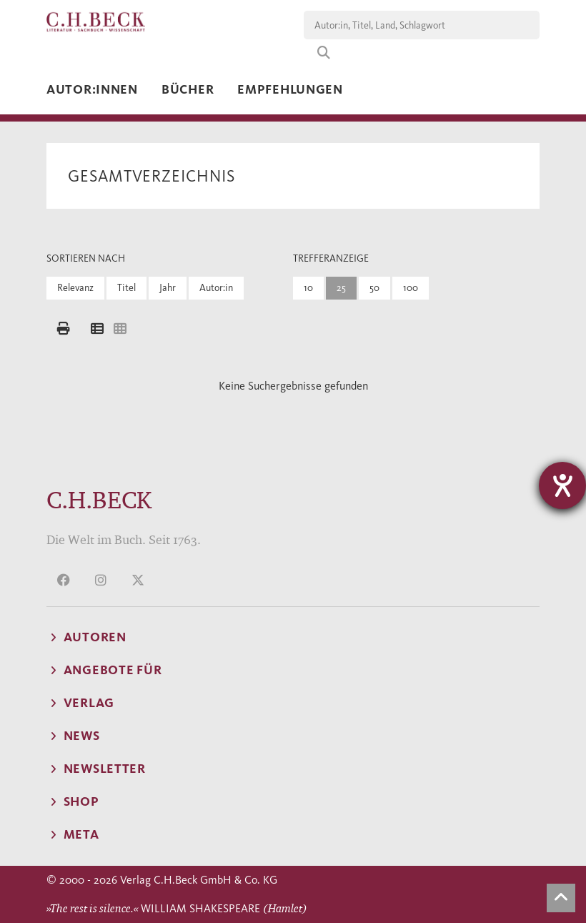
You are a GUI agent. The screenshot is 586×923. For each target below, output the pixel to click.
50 (374, 288)
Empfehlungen (290, 89)
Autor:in (216, 288)
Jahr (167, 288)
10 (308, 288)
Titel (126, 288)
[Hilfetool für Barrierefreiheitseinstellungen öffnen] (562, 485)
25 (341, 288)
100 (410, 288)
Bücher (188, 89)
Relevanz (75, 288)
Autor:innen (92, 89)
